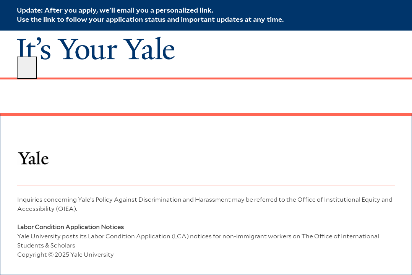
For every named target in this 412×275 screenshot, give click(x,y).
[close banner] (391, 10)
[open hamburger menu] (27, 68)
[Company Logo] (96, 47)
